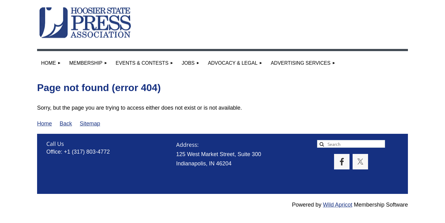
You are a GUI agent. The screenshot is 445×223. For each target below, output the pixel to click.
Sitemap (90, 123)
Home (44, 123)
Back (66, 123)
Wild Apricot (337, 205)
